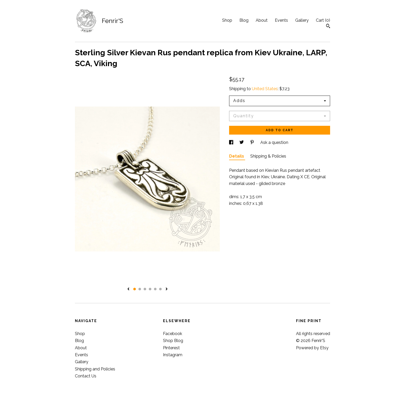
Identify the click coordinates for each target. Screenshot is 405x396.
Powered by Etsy (312, 347)
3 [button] (145, 289)
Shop (227, 20)
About (262, 20)
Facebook (172, 333)
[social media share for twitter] (242, 142)
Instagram (172, 354)
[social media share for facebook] (231, 142)
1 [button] (134, 289)
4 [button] (150, 289)
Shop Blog (173, 340)
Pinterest (171, 347)
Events (281, 20)
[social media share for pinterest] (252, 142)
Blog (243, 20)
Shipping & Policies (268, 156)
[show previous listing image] (128, 289)
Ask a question (274, 142)
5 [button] (155, 289)
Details (237, 156)
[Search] (328, 26)
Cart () (323, 20)
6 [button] (160, 289)
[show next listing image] (166, 289)
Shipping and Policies (95, 369)
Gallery (302, 20)
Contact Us (85, 376)
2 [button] (139, 289)
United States (265, 88)
